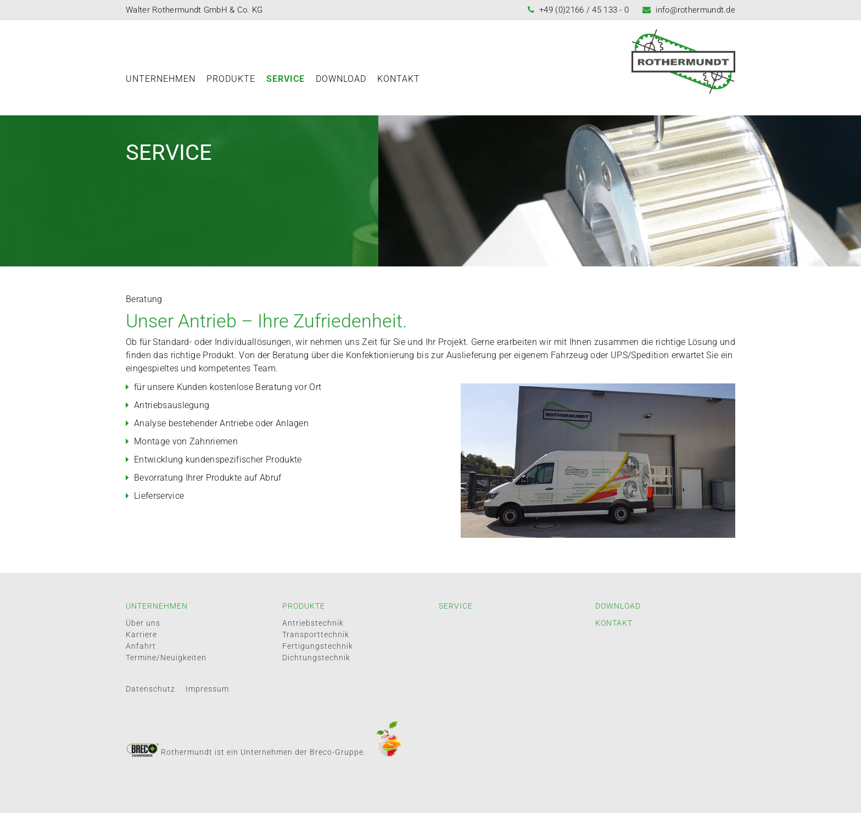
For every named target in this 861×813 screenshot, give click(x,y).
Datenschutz (150, 688)
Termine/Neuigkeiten (166, 657)
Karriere (141, 634)
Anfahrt (141, 646)
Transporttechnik (315, 634)
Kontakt (398, 79)
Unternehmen (160, 79)
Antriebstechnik (313, 623)
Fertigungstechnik (317, 646)
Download (341, 79)
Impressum (207, 688)
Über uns (143, 623)
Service (285, 79)
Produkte (230, 79)
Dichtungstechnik (316, 657)
